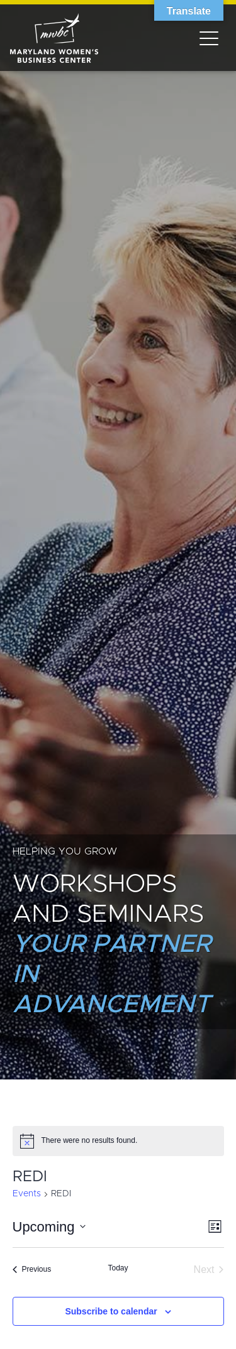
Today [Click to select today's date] (118, 1268)
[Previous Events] (32, 1270)
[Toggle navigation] (209, 37)
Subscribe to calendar (111, 1311)
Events (27, 1193)
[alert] (118, 1141)
